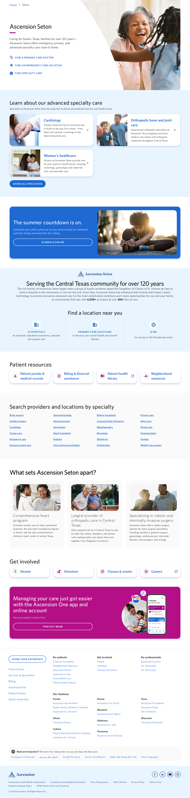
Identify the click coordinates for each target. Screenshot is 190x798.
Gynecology (59, 427)
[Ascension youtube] (170, 774)
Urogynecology (148, 433)
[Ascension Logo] (22, 774)
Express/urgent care (20, 445)
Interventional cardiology (66, 445)
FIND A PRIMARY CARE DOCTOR (32, 57)
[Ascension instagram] (178, 774)
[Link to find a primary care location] (95, 330)
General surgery (61, 421)
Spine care (146, 421)
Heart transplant (62, 433)
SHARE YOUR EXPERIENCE (27, 659)
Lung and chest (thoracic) (110, 421)
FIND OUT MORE (53, 626)
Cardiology (15, 427)
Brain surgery (17, 415)
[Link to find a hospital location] (36, 330)
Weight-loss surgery (151, 445)
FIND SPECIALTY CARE (26, 73)
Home (13, 4)
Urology (144, 439)
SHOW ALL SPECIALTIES (27, 183)
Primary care (147, 415)
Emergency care (18, 439)
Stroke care (146, 427)
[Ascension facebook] (155, 774)
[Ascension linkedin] (162, 774)
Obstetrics (102, 439)
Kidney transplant (106, 415)
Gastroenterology (62, 415)
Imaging (57, 439)
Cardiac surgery (18, 421)
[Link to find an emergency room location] (153, 330)
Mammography (105, 427)
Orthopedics (103, 445)
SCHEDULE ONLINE (52, 242)
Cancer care (16, 433)
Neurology (102, 433)
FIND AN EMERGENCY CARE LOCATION (36, 65)
